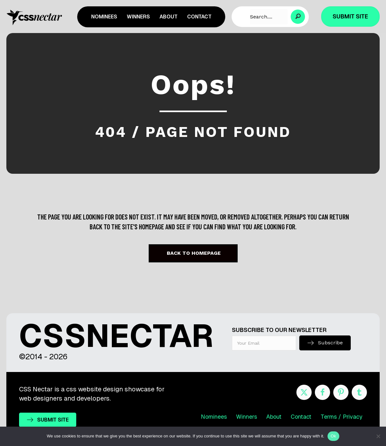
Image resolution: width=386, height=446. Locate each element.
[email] (264, 343)
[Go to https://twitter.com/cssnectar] (304, 392)
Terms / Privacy (341, 416)
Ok (333, 436)
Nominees (214, 416)
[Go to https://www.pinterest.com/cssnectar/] (341, 392)
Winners (246, 416)
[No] (378, 436)
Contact (301, 416)
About (273, 416)
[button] (298, 17)
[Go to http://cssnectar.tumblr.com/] (359, 392)
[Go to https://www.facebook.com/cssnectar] (322, 392)
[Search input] (269, 16)
